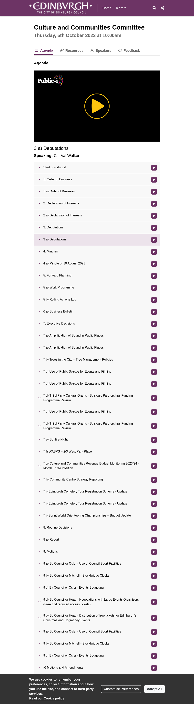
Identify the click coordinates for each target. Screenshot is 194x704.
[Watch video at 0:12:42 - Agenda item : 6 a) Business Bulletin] (154, 312)
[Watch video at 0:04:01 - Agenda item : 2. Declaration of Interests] (154, 204)
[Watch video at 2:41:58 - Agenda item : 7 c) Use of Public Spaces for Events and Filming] (154, 384)
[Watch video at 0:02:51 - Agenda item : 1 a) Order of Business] (154, 192)
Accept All (154, 689)
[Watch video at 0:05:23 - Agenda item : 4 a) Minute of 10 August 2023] (154, 264)
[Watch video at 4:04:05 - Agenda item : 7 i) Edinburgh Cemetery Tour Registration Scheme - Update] (154, 504)
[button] (154, 7)
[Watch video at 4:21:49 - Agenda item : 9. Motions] (154, 552)
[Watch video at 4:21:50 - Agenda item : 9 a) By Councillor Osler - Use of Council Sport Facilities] (154, 564)
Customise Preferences (121, 689)
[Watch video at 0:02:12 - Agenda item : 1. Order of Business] (154, 180)
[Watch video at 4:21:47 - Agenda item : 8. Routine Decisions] (154, 528)
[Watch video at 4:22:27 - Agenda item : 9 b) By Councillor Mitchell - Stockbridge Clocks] (154, 576)
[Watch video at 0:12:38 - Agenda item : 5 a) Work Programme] (154, 288)
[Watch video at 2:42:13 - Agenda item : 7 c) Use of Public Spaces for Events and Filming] (154, 412)
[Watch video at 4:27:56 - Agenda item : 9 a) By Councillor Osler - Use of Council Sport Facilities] (154, 632)
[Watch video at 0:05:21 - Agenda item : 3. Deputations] (154, 228)
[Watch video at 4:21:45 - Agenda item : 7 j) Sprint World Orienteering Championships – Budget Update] (154, 516)
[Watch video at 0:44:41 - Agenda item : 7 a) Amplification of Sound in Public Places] (154, 336)
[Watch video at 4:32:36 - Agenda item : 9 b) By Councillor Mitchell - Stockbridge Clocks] (154, 644)
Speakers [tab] (100, 51)
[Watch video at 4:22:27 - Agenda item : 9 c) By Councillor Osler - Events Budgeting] (154, 588)
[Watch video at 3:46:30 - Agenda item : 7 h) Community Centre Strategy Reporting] (154, 480)
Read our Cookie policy (46, 698)
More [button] (121, 8)
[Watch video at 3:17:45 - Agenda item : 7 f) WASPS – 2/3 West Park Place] (154, 452)
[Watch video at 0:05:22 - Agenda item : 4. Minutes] (154, 252)
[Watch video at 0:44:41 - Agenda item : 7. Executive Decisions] (154, 324)
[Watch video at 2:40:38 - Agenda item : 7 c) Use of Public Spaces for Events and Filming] (154, 372)
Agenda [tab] (43, 50)
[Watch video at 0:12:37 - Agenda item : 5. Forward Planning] (154, 276)
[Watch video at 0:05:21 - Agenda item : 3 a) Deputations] (154, 240)
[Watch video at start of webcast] (154, 168)
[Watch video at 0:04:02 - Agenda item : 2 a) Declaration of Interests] (154, 216)
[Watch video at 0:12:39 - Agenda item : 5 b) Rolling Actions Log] (154, 300)
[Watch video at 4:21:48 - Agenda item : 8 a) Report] (154, 540)
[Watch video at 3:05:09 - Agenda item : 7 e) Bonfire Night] (154, 440)
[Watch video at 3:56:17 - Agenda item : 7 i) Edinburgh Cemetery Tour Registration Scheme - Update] (154, 492)
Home (106, 8)
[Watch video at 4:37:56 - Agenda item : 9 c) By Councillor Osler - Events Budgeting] (154, 656)
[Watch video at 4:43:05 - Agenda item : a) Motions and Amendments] (154, 668)
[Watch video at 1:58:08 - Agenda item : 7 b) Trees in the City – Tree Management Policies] (154, 360)
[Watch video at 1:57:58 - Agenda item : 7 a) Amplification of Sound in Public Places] (154, 348)
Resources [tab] (71, 51)
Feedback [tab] (129, 51)
